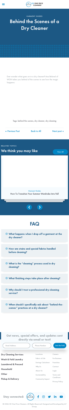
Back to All (36, 131)
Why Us (38, 366)
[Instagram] (43, 396)
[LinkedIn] (55, 396)
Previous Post (12, 131)
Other (4, 374)
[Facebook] (38, 396)
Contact (56, 366)
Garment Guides (34, 191)
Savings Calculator (43, 362)
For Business (57, 358)
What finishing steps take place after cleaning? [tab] (35, 279)
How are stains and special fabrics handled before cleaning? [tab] (32, 251)
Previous (29, 207)
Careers (55, 354)
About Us (39, 370)
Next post (58, 131)
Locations (39, 354)
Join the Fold (59, 345)
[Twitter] (49, 396)
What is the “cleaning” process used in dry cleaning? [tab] (32, 266)
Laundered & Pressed (12, 364)
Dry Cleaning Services (12, 354)
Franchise (56, 362)
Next (40, 207)
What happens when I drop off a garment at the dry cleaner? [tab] (35, 236)
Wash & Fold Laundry (12, 359)
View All (60, 152)
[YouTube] (61, 396)
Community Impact (43, 379)
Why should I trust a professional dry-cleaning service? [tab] (34, 293)
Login (55, 370)
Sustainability (41, 375)
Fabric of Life (40, 358)
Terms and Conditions (57, 376)
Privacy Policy (58, 381)
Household (6, 369)
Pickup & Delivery (10, 378)
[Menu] (3, 4)
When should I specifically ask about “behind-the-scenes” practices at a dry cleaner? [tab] (34, 308)
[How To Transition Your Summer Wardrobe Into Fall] (34, 177)
